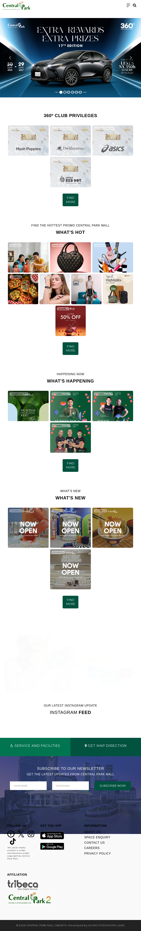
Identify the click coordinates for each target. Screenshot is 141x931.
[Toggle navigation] (128, 5)
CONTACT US (94, 842)
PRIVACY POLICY (97, 853)
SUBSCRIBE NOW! (113, 785)
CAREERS (92, 848)
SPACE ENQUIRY (97, 837)
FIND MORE (70, 200)
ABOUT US (92, 832)
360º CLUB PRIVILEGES (19, 128)
